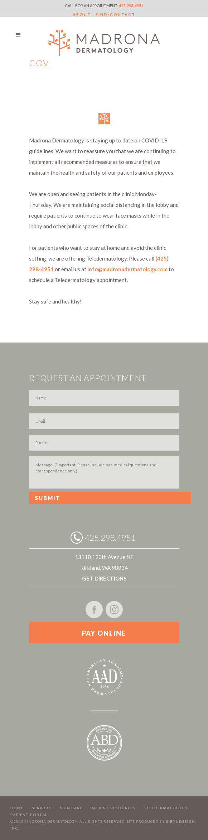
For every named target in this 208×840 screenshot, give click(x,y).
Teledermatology (166, 808)
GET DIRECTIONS (104, 578)
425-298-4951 (131, 5)
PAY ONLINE (104, 633)
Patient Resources (113, 808)
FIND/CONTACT (115, 14)
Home (17, 808)
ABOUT (82, 14)
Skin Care (71, 808)
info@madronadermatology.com (127, 269)
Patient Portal (28, 814)
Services (42, 808)
